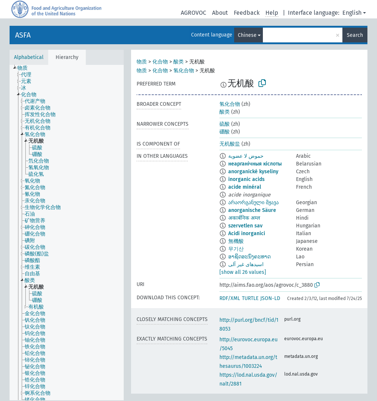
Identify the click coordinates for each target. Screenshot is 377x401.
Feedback (247, 12)
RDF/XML (229, 298)
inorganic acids (246, 179)
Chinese (247, 35)
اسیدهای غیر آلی (246, 264)
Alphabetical (28, 57)
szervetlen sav (245, 226)
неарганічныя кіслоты (255, 164)
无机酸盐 (229, 144)
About (220, 12)
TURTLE (250, 298)
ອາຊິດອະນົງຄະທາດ (249, 257)
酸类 (178, 62)
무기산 (236, 249)
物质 (142, 62)
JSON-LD (270, 298)
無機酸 (236, 241)
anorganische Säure (252, 210)
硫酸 (224, 124)
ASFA (23, 35)
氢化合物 (183, 70)
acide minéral (244, 187)
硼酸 (224, 132)
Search (355, 35)
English (352, 12)
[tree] (67, 232)
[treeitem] (25, 68)
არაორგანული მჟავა (253, 202)
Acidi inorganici (246, 233)
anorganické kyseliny (253, 171)
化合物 (160, 62)
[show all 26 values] (242, 272)
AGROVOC (193, 12)
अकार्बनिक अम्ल (244, 218)
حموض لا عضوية (246, 156)
